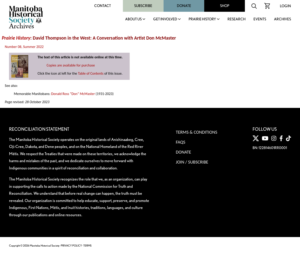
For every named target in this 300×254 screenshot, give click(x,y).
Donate (184, 6)
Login (285, 6)
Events (259, 19)
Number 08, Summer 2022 (24, 47)
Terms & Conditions (196, 132)
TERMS (87, 245)
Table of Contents (90, 73)
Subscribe (143, 6)
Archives (282, 19)
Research (236, 19)
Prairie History (202, 19)
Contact (102, 6)
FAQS (180, 142)
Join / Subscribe (192, 162)
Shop (224, 6)
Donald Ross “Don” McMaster (73, 94)
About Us (133, 19)
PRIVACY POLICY (71, 245)
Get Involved (165, 19)
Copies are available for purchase (71, 65)
